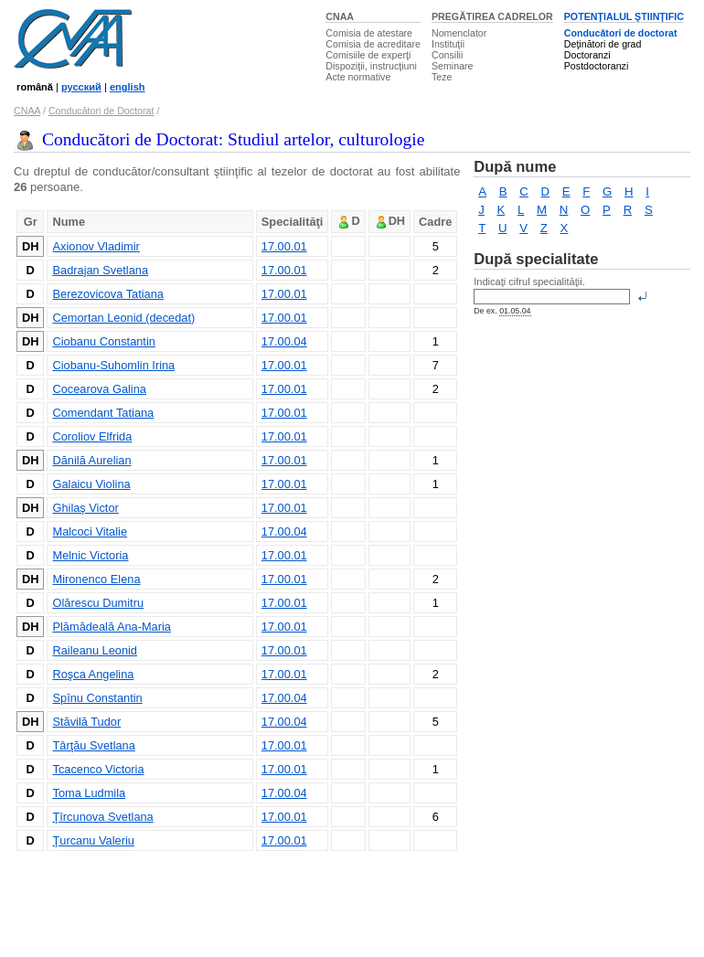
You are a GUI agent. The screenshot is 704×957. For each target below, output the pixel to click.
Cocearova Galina (98, 389)
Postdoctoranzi (596, 65)
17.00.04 (284, 341)
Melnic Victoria (90, 555)
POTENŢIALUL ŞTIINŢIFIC (624, 16)
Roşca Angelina (92, 674)
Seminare (453, 65)
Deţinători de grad (603, 43)
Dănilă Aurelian (91, 460)
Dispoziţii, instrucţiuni (371, 65)
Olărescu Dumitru (98, 603)
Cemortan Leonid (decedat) (123, 317)
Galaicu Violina (91, 484)
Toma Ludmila (88, 793)
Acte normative (357, 76)
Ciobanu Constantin (103, 341)
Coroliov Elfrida (92, 436)
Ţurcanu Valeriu (92, 840)
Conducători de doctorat (620, 32)
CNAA (339, 16)
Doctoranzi (587, 54)
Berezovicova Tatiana (107, 294)
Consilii (447, 54)
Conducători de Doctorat (101, 110)
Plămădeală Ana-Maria (111, 626)
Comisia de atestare (368, 32)
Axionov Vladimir (95, 246)
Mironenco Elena (96, 579)
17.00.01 (284, 246)
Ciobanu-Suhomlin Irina (113, 365)
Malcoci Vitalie (89, 531)
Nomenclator (459, 32)
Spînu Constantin (97, 698)
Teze (442, 76)
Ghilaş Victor (85, 508)
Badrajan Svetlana (100, 270)
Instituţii (448, 43)
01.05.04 (514, 310)
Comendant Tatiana (103, 413)
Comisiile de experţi (368, 54)
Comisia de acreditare (373, 43)
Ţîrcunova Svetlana (102, 817)
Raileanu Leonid (94, 650)
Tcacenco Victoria (98, 769)
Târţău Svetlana (93, 745)
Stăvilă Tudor (86, 721)
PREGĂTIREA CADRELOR (492, 16)
